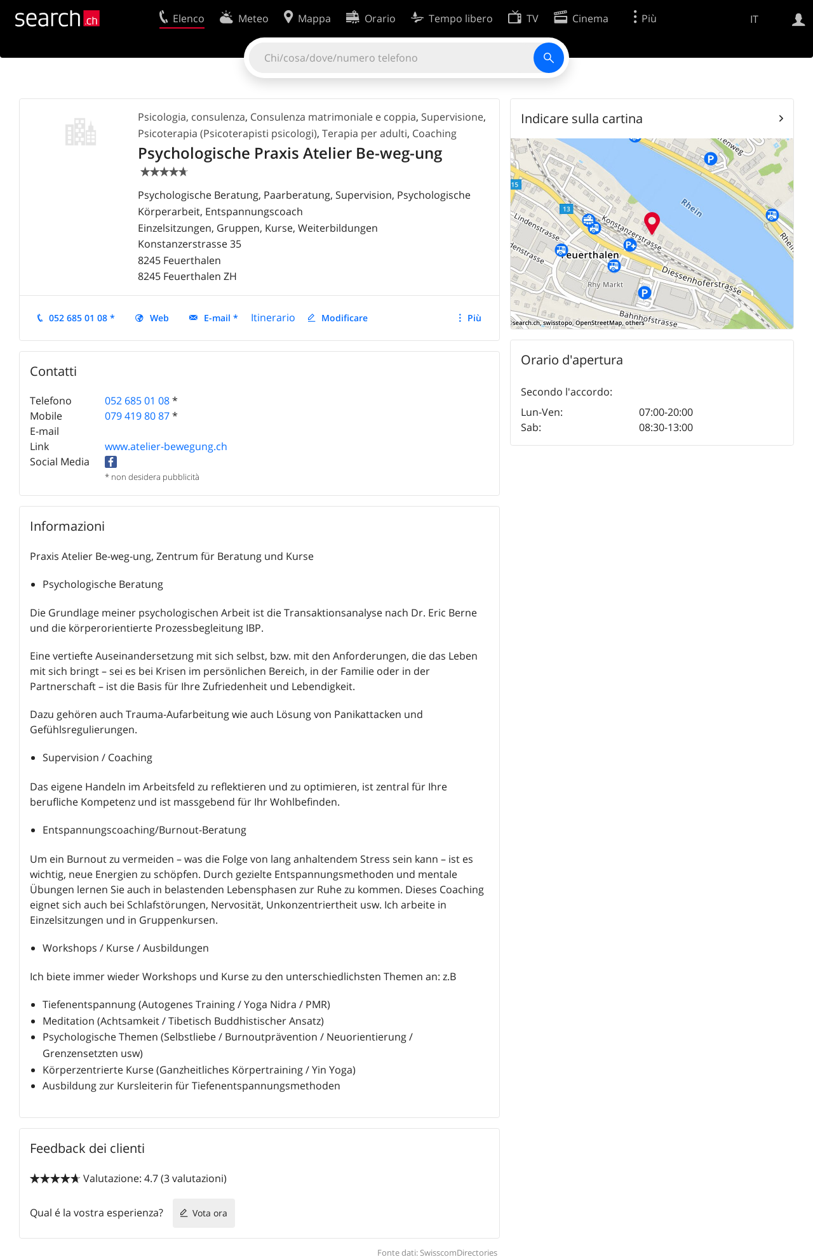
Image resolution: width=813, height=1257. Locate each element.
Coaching (434, 133)
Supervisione (452, 117)
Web (159, 318)
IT (754, 19)
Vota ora (209, 1213)
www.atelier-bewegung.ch (166, 446)
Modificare (344, 318)
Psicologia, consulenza (191, 117)
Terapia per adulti (364, 133)
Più (474, 318)
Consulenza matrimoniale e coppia (333, 117)
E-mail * (221, 318)
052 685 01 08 (137, 401)
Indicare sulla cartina (582, 118)
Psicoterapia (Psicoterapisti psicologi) (227, 133)
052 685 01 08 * (82, 318)
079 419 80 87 (137, 416)
